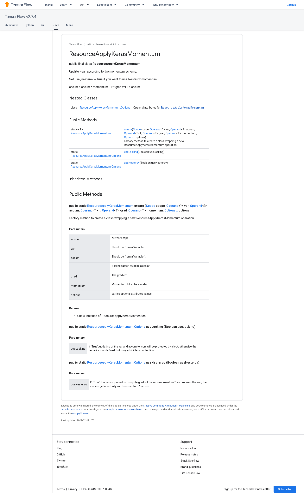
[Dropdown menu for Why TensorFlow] (178, 4)
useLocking (131, 151)
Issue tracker (188, 448)
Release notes (189, 454)
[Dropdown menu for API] (89, 4)
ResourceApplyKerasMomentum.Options (105, 107)
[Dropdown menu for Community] (144, 4)
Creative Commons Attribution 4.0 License (166, 405)
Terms (61, 489)
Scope (137, 129)
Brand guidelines (190, 466)
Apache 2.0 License (72, 409)
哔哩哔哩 (62, 466)
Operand (155, 129)
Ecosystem (104, 4)
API (89, 44)
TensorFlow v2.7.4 (20, 16)
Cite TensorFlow (190, 473)
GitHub (291, 4)
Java (123, 44)
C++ (43, 25)
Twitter (61, 460)
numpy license (80, 413)
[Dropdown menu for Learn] (72, 4)
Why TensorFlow (163, 4)
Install (49, 4)
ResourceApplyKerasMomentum (182, 107)
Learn (63, 4)
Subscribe (285, 489)
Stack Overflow (189, 460)
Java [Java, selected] (56, 25)
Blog (59, 448)
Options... (129, 137)
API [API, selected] (82, 4)
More (69, 25)
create (128, 129)
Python (29, 25)
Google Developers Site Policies (124, 409)
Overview (11, 25)
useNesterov (132, 162)
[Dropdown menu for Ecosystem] (116, 4)
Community (132, 4)
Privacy (72, 489)
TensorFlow (75, 44)
